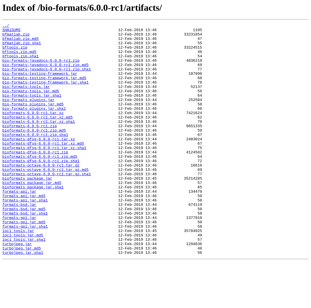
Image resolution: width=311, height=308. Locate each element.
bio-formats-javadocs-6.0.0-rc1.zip (40, 68)
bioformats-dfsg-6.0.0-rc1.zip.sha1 (40, 188)
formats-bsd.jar (19, 241)
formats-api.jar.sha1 (25, 235)
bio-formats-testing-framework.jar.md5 (44, 89)
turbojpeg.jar (17, 288)
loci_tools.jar (18, 272)
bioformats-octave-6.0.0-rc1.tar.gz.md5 (45, 199)
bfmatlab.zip (16, 36)
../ (5, 26)
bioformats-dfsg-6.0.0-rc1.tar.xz (38, 162)
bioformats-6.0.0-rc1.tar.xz (33, 131)
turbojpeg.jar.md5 (21, 293)
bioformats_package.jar (27, 209)
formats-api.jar (19, 225)
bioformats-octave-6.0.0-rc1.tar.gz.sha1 (46, 204)
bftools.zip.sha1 (20, 63)
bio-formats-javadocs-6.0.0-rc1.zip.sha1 (46, 78)
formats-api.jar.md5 (23, 230)
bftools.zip (14, 52)
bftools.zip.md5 (19, 57)
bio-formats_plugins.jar (28, 115)
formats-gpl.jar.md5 (23, 262)
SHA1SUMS (11, 31)
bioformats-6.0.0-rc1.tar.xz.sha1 (38, 141)
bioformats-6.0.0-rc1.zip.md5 (34, 152)
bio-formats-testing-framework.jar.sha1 (45, 94)
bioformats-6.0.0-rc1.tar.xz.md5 (37, 136)
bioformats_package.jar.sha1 (33, 220)
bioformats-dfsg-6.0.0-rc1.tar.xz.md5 (43, 167)
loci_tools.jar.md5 (22, 277)
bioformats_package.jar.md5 (31, 214)
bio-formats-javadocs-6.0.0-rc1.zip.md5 (45, 73)
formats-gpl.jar (19, 256)
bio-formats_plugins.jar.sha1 (34, 125)
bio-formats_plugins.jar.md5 (33, 120)
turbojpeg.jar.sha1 (22, 298)
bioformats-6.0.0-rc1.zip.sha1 (35, 157)
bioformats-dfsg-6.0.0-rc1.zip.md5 (39, 183)
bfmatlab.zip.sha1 (21, 47)
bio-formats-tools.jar (26, 99)
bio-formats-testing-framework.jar (39, 83)
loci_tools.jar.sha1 (23, 283)
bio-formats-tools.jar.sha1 (31, 110)
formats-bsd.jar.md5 (23, 246)
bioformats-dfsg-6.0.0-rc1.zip (35, 178)
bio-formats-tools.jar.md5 (30, 104)
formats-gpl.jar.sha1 (25, 267)
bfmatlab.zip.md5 (20, 42)
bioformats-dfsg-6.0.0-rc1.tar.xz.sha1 (44, 173)
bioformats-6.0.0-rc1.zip (29, 146)
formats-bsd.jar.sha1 (25, 251)
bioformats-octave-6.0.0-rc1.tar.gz (40, 194)
